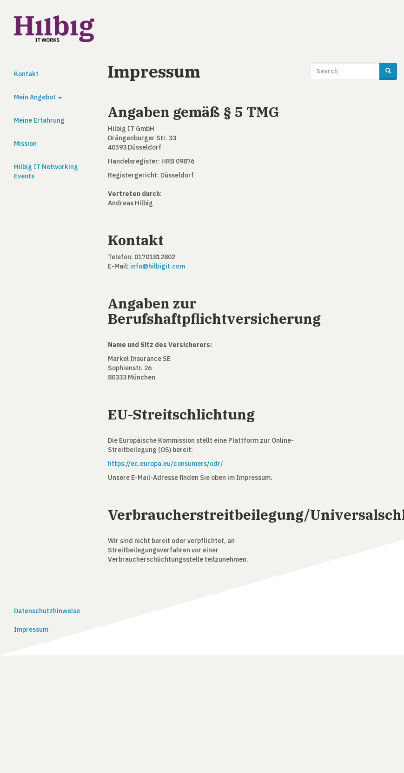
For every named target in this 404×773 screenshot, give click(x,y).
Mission (25, 143)
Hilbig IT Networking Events (46, 171)
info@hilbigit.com (157, 266)
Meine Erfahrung (39, 120)
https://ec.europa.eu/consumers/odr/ (165, 463)
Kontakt (26, 74)
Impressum (31, 629)
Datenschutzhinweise (47, 611)
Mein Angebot (38, 97)
